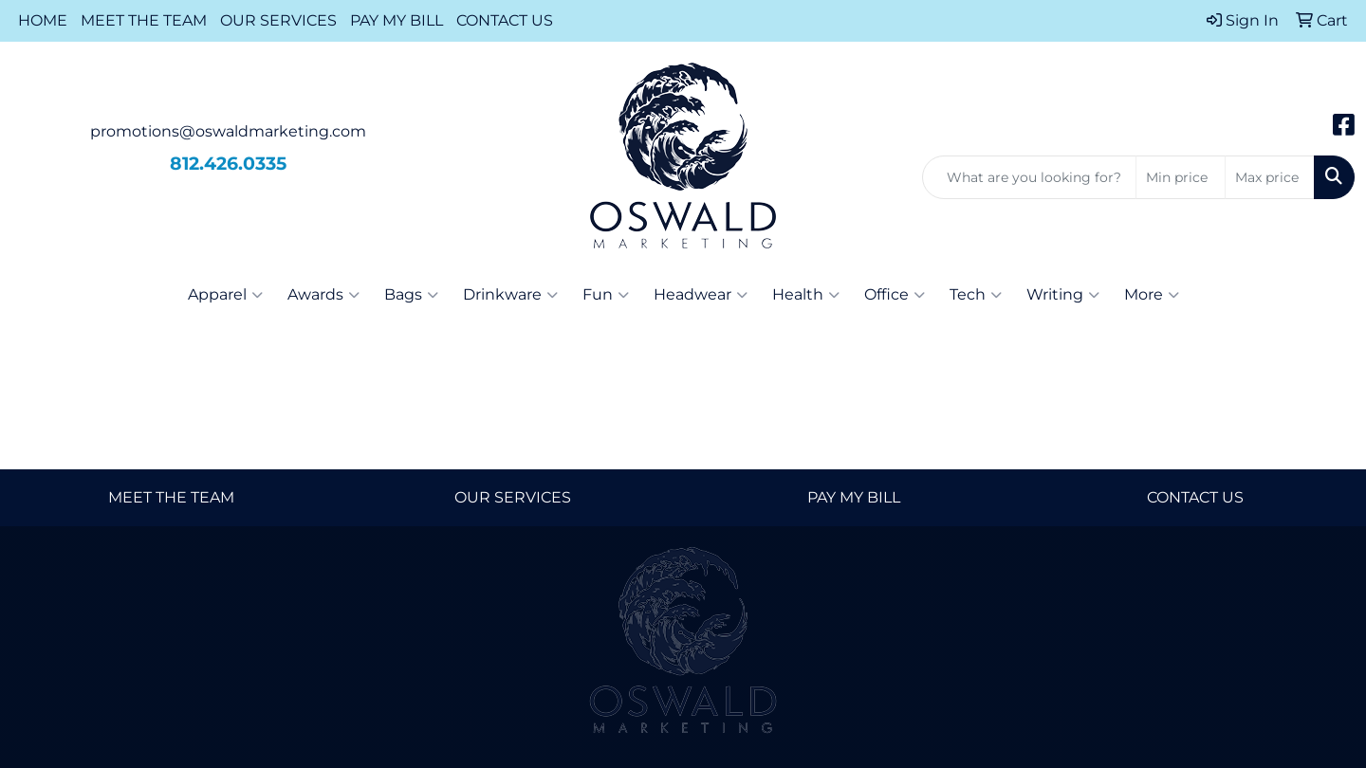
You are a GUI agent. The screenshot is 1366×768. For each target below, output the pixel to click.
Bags (411, 294)
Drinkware (510, 294)
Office (894, 294)
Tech (976, 294)
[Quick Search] (1029, 177)
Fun (605, 294)
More (1151, 294)
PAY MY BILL (396, 20)
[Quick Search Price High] (1270, 177)
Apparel (225, 294)
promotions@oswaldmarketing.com (228, 131)
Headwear (701, 294)
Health (806, 294)
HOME (42, 20)
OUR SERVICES (278, 20)
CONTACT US (504, 20)
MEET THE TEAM (144, 20)
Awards (323, 294)
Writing (1062, 294)
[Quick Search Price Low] (1180, 177)
